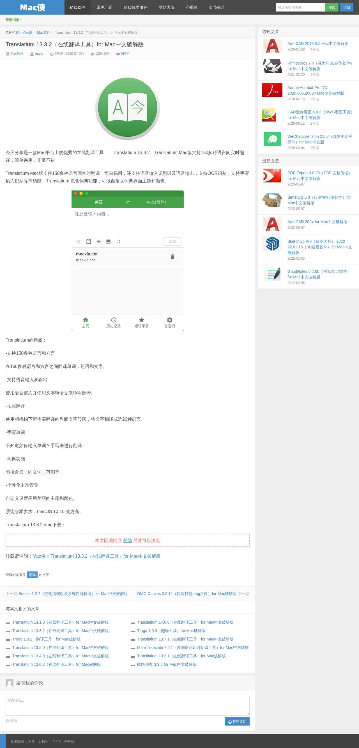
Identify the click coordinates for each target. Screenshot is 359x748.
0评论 (125, 54)
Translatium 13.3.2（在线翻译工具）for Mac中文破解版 (75, 44)
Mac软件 (77, 7)
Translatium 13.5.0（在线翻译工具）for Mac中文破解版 (60, 647)
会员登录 (217, 7)
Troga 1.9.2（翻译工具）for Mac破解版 (46, 639)
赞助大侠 (166, 7)
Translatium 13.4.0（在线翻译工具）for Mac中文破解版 (60, 656)
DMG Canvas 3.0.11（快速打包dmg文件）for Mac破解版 (187, 593)
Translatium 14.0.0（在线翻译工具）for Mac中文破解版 (185, 622)
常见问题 (104, 7)
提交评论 (237, 722)
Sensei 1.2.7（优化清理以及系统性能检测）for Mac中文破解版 (73, 593)
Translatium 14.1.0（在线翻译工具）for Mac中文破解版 (60, 622)
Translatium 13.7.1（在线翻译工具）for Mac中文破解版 (185, 639)
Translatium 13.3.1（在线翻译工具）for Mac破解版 (181, 656)
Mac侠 (32, 7)
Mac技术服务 (135, 7)
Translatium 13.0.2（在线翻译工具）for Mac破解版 (56, 664)
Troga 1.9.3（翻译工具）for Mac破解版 (171, 630)
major (39, 54)
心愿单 (192, 7)
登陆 (127, 540)
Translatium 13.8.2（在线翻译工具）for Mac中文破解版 (60, 630)
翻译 (32, 575)
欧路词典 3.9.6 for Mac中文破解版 (167, 664)
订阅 (346, 8)
